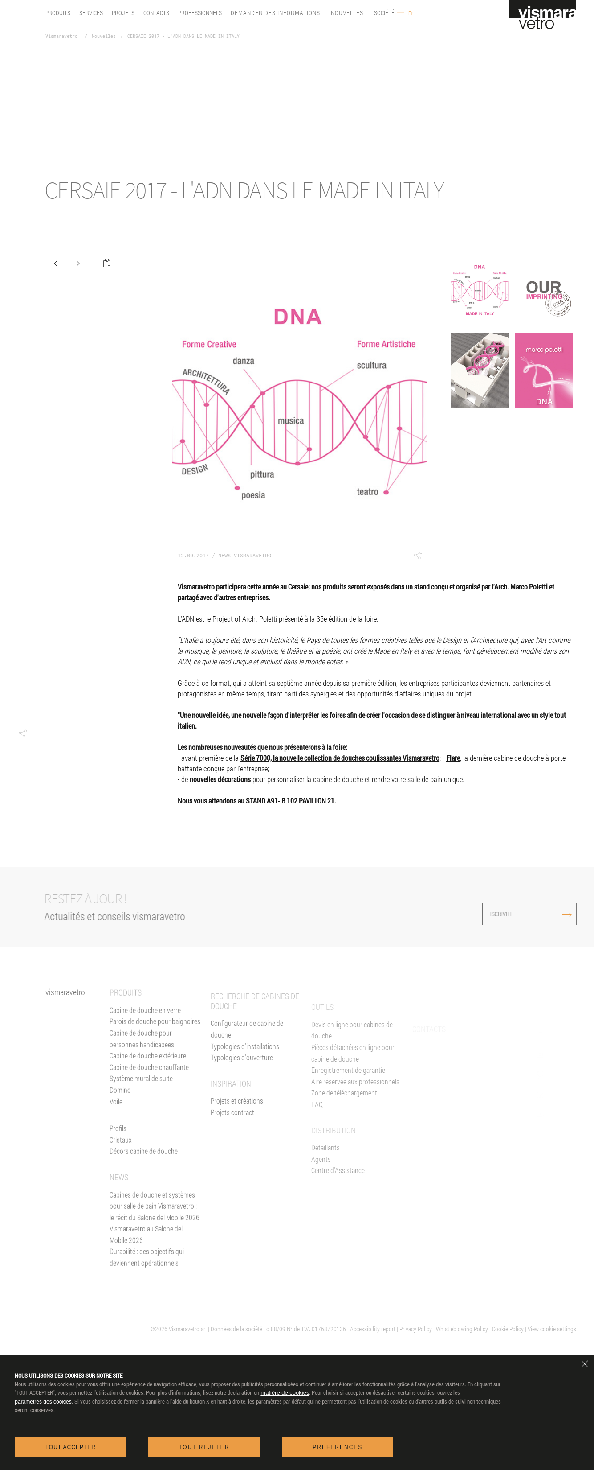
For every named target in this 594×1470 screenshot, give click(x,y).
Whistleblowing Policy (462, 1329)
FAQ (317, 1133)
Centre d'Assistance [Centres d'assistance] (338, 1199)
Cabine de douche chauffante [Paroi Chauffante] (149, 1078)
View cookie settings (552, 1329)
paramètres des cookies (43, 1402)
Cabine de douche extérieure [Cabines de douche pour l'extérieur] (148, 1066)
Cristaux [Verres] (121, 1150)
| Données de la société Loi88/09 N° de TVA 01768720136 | (279, 1329)
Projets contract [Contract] (232, 1140)
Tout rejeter (204, 1447)
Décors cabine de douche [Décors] (144, 1162)
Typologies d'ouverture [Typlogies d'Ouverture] (242, 1085)
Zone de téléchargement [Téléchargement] (344, 1122)
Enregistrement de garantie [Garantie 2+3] (348, 1099)
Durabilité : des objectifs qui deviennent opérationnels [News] (147, 1268)
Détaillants (325, 1177)
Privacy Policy (415, 1329)
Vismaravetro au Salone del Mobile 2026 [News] (146, 1245)
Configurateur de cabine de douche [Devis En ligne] (247, 1056)
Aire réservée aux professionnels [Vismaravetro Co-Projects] (355, 1111)
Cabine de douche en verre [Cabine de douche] (145, 1020)
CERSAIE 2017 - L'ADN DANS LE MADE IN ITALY (183, 36)
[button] (22, 733)
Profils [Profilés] (118, 1139)
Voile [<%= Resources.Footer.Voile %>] (116, 1112)
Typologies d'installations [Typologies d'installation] (245, 1074)
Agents (321, 1188)
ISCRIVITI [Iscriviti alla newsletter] (512, 914)
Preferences (337, 1447)
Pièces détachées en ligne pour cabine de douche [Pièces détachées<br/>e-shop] (353, 1082)
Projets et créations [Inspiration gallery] (237, 1128)
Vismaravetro (61, 36)
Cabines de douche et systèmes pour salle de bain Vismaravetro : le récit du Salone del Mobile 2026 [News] (154, 1217)
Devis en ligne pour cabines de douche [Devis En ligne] (352, 1059)
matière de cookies (284, 1392)
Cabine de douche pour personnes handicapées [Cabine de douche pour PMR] (142, 1049)
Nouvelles (347, 13)
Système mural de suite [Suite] (141, 1089)
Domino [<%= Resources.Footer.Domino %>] (120, 1101)
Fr (411, 13)
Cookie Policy (508, 1329)
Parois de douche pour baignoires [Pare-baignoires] (155, 1032)
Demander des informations (275, 13)
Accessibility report (372, 1329)
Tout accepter (70, 1447)
